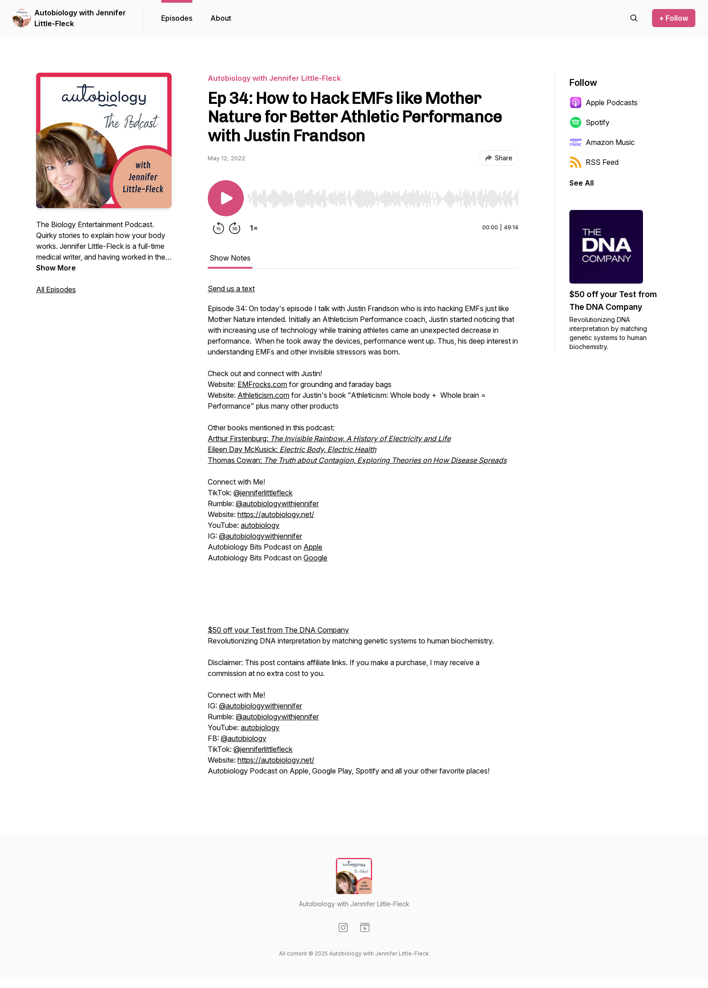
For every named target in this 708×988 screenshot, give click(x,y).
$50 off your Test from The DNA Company (278, 629)
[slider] (382, 198)
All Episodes (56, 289)
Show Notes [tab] (230, 257)
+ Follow (673, 18)
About (220, 18)
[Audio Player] (382, 196)
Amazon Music (602, 142)
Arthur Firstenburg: (329, 438)
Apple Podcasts (603, 102)
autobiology (260, 525)
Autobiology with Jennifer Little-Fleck (80, 18)
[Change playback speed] (254, 228)
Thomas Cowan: (357, 460)
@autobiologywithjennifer (277, 503)
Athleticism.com (263, 395)
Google (315, 557)
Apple (312, 546)
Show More (56, 267)
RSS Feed (594, 162)
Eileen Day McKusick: (292, 449)
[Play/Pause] (226, 198)
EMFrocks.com (262, 384)
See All (581, 182)
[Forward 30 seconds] (234, 228)
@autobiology (243, 738)
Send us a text (231, 288)
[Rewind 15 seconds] (218, 228)
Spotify (589, 122)
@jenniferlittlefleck (263, 492)
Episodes (176, 18)
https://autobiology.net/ (276, 514)
